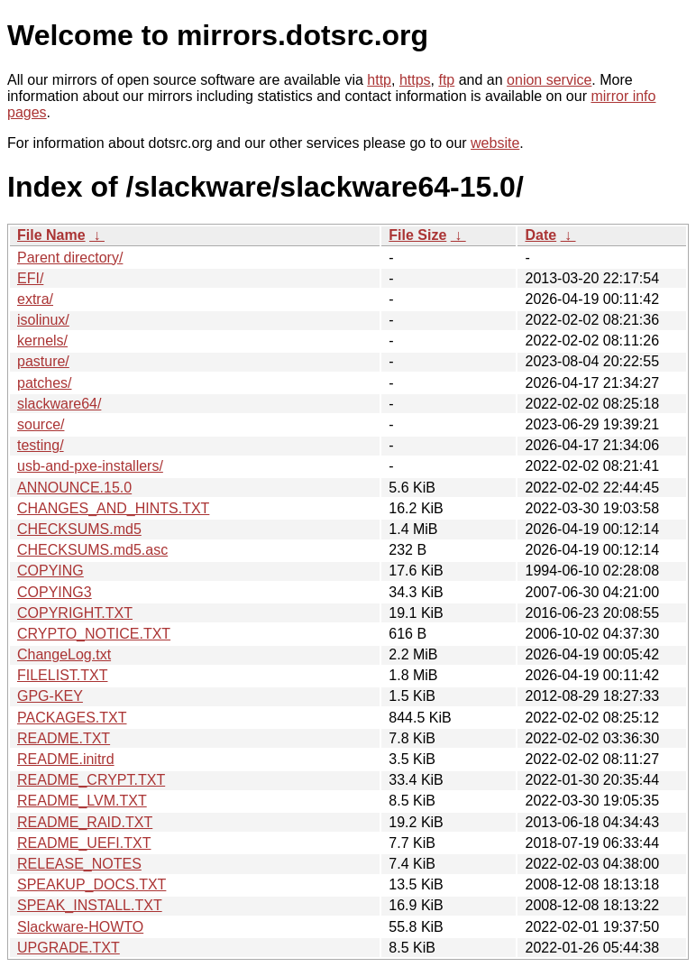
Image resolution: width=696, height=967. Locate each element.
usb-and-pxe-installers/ (90, 466)
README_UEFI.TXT (84, 843)
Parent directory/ (70, 257)
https (415, 79)
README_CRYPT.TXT (91, 779)
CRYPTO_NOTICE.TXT (93, 633)
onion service (549, 79)
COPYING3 (54, 592)
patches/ (44, 383)
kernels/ (42, 340)
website (495, 143)
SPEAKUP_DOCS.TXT (91, 884)
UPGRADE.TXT (68, 947)
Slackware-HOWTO (80, 927)
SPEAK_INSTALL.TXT (89, 905)
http (379, 79)
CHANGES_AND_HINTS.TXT (113, 508)
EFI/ (30, 278)
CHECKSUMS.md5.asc (92, 549)
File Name (51, 235)
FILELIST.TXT (62, 675)
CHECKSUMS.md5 (79, 529)
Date (540, 235)
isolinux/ (43, 319)
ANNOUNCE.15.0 (74, 487)
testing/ (40, 445)
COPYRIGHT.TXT (75, 613)
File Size (417, 235)
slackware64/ (59, 403)
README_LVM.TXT (82, 800)
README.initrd (65, 759)
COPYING (50, 570)
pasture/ (43, 361)
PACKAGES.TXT (72, 717)
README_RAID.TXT (84, 822)
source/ (40, 424)
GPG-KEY (50, 696)
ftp (446, 79)
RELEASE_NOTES (79, 863)
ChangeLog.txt (64, 654)
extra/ (35, 299)
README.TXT (63, 738)
